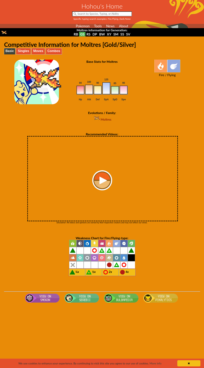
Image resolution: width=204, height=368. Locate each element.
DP (94, 34)
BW (102, 34)
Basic (9, 51)
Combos (53, 51)
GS (82, 34)
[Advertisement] (102, 336)
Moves (38, 51)
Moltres (102, 119)
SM (115, 34)
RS (88, 34)
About (123, 26)
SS (122, 34)
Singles (23, 51)
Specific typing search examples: (102, 18)
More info (155, 363)
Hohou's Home (102, 6)
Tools (98, 26)
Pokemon (83, 26)
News (110, 26)
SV (128, 34)
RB (76, 34)
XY (109, 34)
